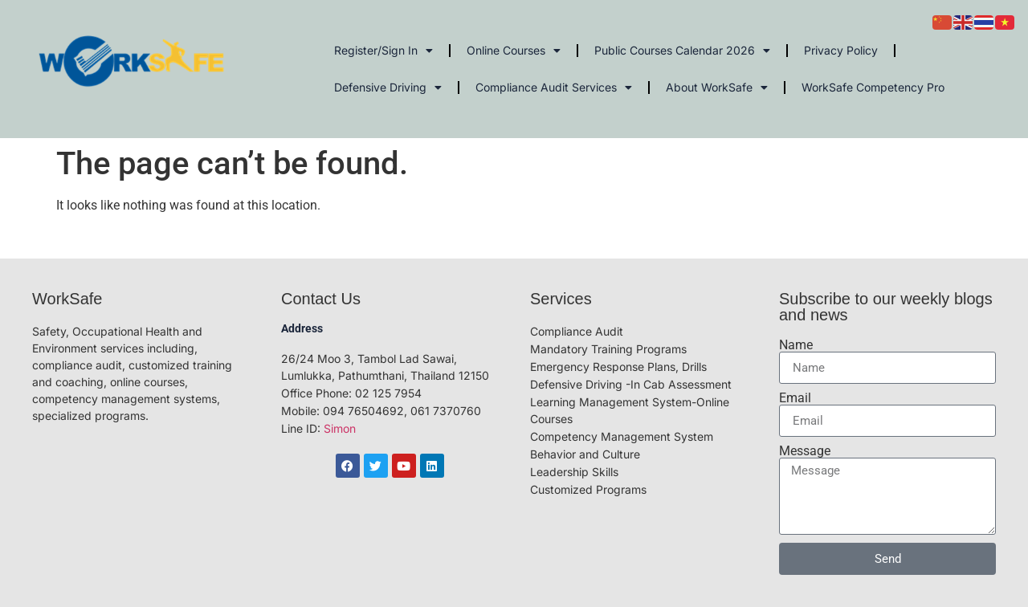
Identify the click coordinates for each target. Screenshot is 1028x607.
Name (796, 345)
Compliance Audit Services (553, 87)
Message (804, 451)
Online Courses (514, 50)
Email (795, 398)
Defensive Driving (388, 87)
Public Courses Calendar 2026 (682, 50)
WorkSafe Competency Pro (873, 87)
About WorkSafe (717, 87)
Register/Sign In (383, 50)
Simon (340, 428)
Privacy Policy (841, 50)
